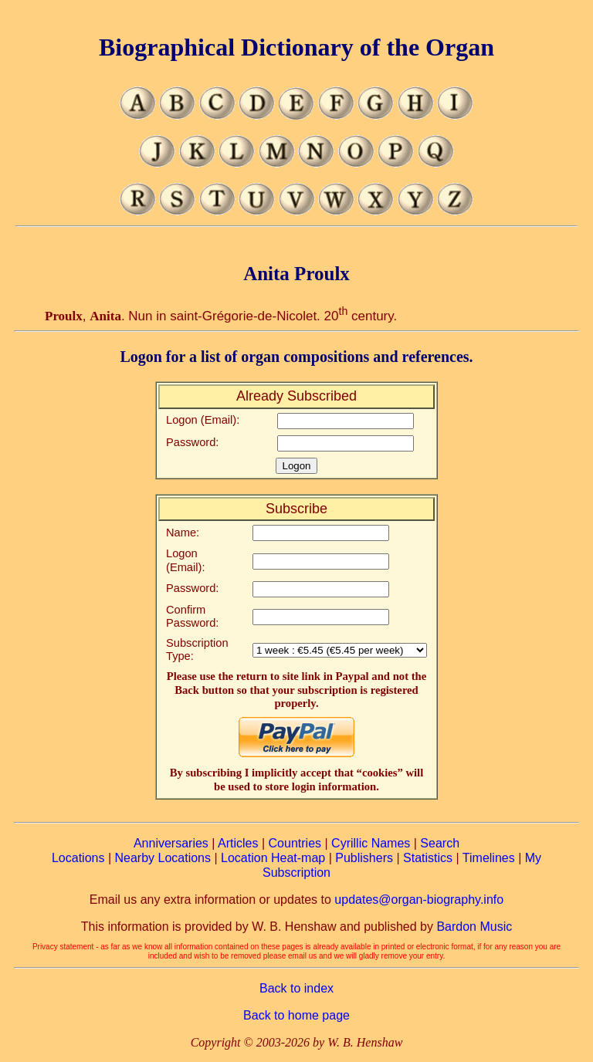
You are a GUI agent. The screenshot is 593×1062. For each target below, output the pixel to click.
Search (439, 843)
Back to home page (296, 1015)
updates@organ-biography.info (418, 899)
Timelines (489, 857)
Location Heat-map (273, 857)
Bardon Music (474, 926)
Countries (295, 843)
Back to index (296, 988)
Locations (78, 857)
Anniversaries (171, 843)
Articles (238, 843)
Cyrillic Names (370, 843)
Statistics (427, 857)
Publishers (364, 857)
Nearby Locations (162, 857)
